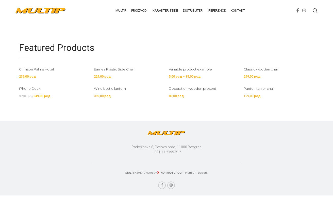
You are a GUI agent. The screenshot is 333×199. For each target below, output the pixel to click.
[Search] (315, 13)
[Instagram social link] (304, 13)
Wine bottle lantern (112, 95)
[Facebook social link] (298, 13)
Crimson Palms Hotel (38, 74)
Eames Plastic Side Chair (116, 74)
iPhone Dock (31, 95)
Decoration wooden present (195, 95)
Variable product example (193, 74)
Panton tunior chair (263, 95)
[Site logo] (40, 13)
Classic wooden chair (264, 74)
